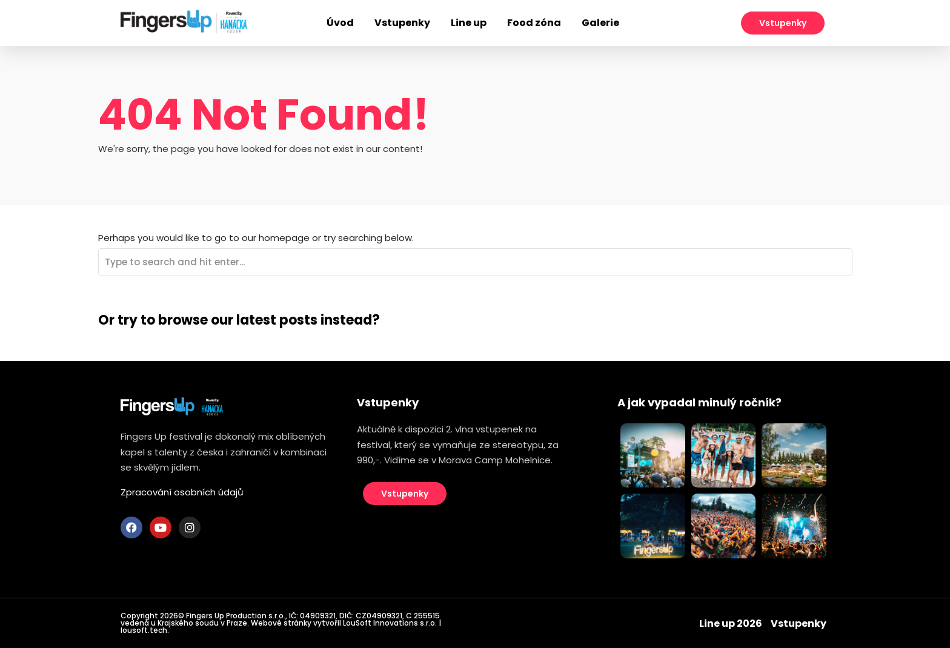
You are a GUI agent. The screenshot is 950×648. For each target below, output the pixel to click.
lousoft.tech (144, 630)
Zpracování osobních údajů (182, 492)
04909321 (318, 615)
